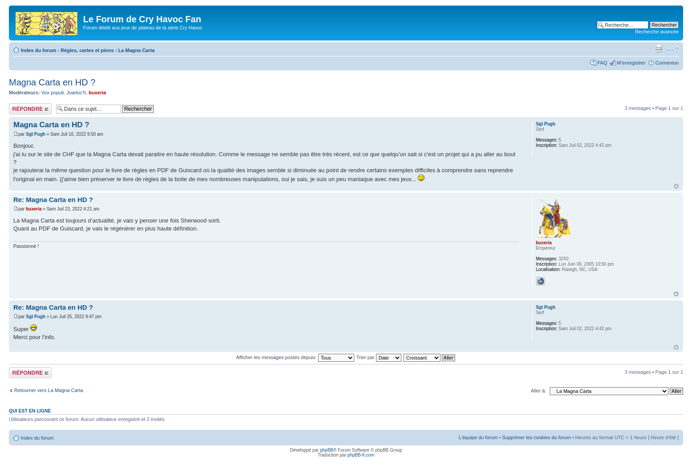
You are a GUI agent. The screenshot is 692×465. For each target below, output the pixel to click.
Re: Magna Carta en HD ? (53, 199)
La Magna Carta (136, 50)
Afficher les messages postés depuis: (295, 357)
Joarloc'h (76, 92)
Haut (676, 186)
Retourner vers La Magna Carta (48, 390)
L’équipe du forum (478, 437)
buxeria (97, 92)
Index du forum (38, 50)
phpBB (326, 450)
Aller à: (538, 390)
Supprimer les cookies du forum (536, 437)
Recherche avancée (657, 31)
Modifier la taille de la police (672, 48)
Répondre (30, 108)
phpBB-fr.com (361, 455)
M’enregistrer (631, 62)
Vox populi (52, 92)
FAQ (602, 62)
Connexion (667, 62)
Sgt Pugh (35, 134)
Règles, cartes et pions (87, 50)
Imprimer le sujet (659, 48)
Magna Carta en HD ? (52, 82)
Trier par (378, 357)
